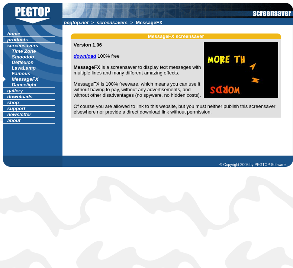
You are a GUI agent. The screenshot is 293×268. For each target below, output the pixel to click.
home (14, 33)
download (85, 56)
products (17, 39)
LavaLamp (23, 68)
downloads (20, 96)
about (14, 120)
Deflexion (22, 62)
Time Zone (23, 51)
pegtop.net (76, 22)
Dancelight (24, 84)
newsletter (19, 114)
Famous (21, 73)
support (16, 108)
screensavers (112, 22)
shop (13, 102)
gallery (15, 90)
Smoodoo (22, 57)
